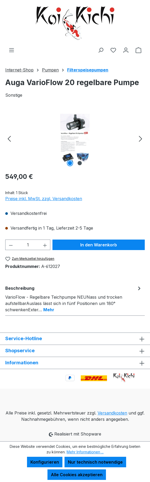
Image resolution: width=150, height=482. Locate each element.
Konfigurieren (44, 462)
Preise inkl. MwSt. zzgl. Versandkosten (43, 198)
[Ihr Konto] (126, 50)
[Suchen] (100, 50)
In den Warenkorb (98, 244)
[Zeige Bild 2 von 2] (80, 163)
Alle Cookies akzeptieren (77, 474)
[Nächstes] (140, 138)
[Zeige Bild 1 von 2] (70, 163)
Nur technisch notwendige (95, 462)
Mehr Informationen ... (85, 452)
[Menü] (11, 50)
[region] (75, 138)
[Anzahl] (28, 245)
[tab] (73, 298)
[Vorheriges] (9, 138)
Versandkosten (112, 413)
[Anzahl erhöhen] (45, 245)
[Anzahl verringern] (10, 245)
